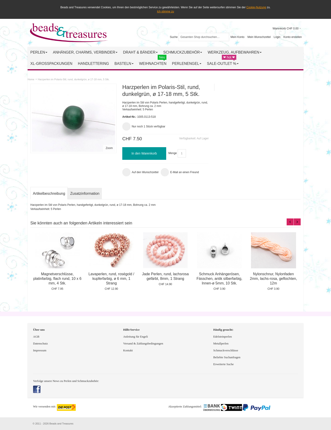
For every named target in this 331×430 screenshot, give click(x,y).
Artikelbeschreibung (49, 193)
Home (31, 79)
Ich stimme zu (165, 11)
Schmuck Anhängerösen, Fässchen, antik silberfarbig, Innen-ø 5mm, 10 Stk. (219, 278)
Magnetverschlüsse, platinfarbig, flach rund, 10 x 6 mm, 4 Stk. (57, 278)
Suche (174, 37)
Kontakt (128, 350)
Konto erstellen (292, 37)
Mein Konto (238, 37)
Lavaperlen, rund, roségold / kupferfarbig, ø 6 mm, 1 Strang (111, 278)
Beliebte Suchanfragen (226, 357)
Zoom (109, 148)
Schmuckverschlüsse (225, 350)
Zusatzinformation (84, 193)
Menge (172, 153)
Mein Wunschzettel (259, 37)
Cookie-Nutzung (256, 7)
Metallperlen (220, 343)
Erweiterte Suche (223, 364)
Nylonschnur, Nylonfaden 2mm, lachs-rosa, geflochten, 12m (273, 278)
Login (277, 37)
